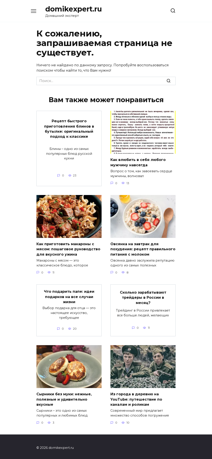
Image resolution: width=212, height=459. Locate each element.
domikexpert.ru (73, 9)
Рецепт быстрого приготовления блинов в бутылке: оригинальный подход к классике (69, 128)
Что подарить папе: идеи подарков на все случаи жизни (69, 295)
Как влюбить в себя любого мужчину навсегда (138, 161)
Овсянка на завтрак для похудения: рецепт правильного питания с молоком (142, 248)
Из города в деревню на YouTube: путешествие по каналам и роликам (136, 397)
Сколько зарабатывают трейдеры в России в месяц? (143, 296)
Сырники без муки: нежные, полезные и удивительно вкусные (64, 397)
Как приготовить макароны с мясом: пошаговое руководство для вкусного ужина (68, 248)
